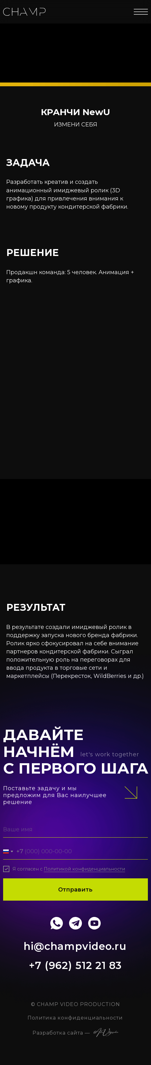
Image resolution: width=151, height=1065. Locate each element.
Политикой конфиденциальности (84, 869)
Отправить (75, 889)
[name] (75, 829)
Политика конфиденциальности (75, 1017)
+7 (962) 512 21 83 (75, 965)
